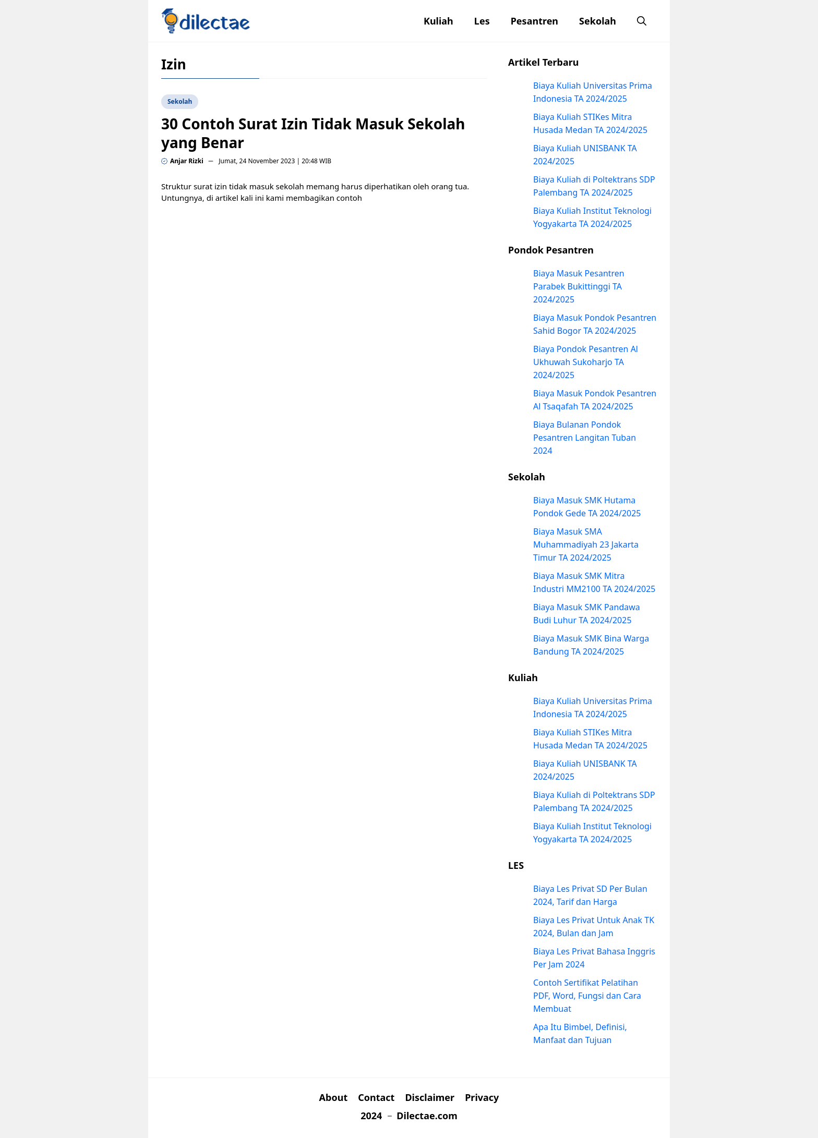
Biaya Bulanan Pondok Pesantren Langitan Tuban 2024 (584, 437)
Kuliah (438, 21)
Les (482, 21)
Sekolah (597, 21)
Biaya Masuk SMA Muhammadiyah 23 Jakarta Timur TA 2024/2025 (586, 544)
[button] (642, 21)
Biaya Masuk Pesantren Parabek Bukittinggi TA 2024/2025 (578, 286)
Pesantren (534, 21)
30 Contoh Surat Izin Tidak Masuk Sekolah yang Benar (313, 133)
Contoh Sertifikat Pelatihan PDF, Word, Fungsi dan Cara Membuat (587, 995)
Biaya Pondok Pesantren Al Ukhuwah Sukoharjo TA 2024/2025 (585, 362)
